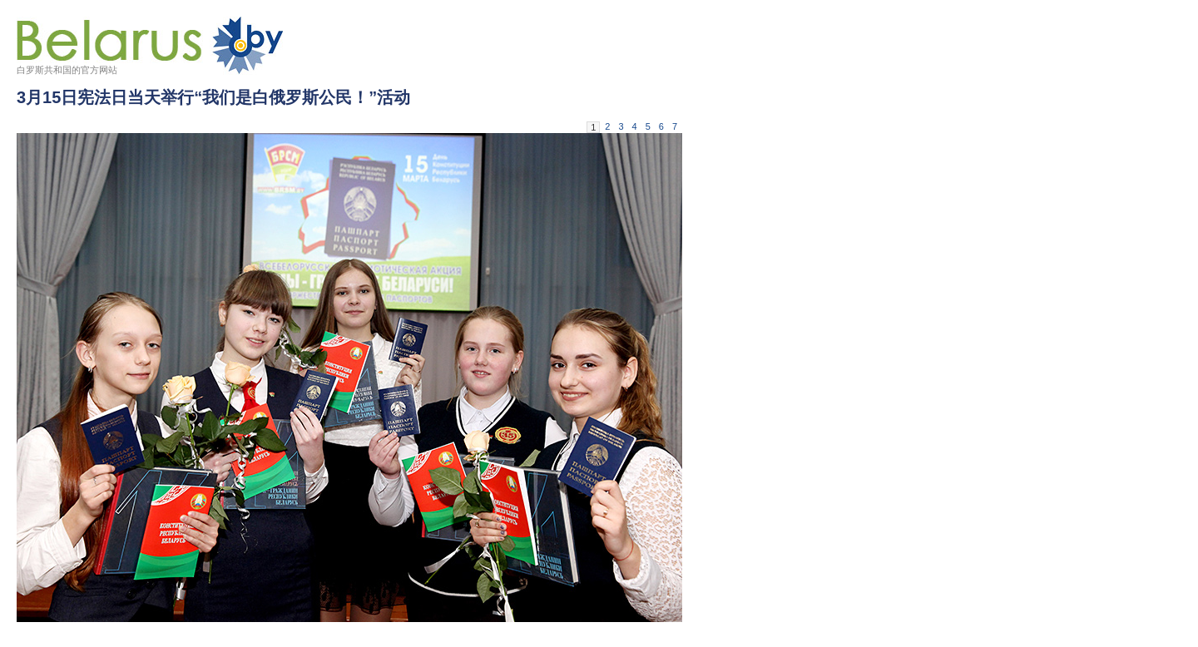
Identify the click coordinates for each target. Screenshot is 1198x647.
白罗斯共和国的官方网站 (67, 70)
